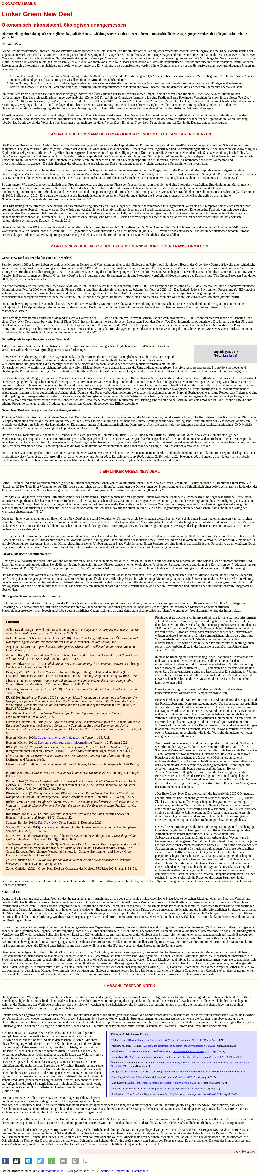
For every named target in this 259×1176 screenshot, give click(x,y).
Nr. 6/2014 (186, 1082)
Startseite (107, 1171)
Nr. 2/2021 (188, 1039)
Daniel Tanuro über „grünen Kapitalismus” (150, 1082)
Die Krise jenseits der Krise (159, 1088)
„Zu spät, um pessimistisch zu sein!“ (162, 1045)
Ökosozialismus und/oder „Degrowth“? (149, 1039)
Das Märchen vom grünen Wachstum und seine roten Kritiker (158, 1056)
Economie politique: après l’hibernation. (64, 742)
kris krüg (229, 355)
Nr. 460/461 (187, 1088)
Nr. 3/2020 (208, 1056)
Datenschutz (140, 1171)
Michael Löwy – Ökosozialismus (144, 1077)
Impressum (122, 1171)
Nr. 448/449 (204, 1094)
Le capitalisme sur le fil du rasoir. (60, 737)
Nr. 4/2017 (179, 1077)
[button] (5, 1161)
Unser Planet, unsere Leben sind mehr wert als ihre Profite (196, 1062)
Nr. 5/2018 (201, 1071)
